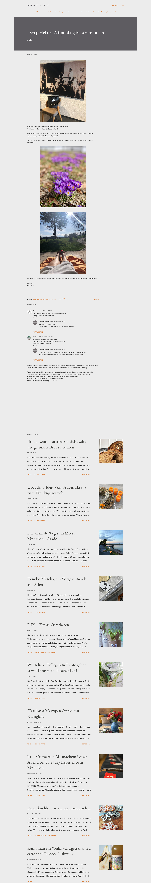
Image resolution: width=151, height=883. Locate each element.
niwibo (35, 336)
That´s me (39, 12)
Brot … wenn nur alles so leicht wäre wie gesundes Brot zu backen (56, 444)
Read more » (86, 475)
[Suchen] (114, 5)
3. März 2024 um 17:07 (45, 311)
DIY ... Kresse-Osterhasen (48, 624)
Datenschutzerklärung (55, 12)
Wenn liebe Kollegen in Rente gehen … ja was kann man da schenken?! (58, 667)
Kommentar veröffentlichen (45, 652)
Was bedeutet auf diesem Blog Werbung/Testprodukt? (98, 12)
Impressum (71, 12)
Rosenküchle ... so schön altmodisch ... (59, 808)
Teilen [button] (96, 299)
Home (29, 12)
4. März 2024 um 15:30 (58, 321)
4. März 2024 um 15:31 (58, 349)
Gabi (34, 311)
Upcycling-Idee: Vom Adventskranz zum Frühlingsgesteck (56, 490)
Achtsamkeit (38, 299)
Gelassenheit (48, 299)
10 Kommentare (39, 612)
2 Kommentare (39, 795)
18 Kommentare (39, 475)
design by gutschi (38, 5)
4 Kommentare (39, 698)
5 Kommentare (39, 566)
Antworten (38, 332)
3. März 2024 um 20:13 (46, 336)
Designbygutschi (44, 321)
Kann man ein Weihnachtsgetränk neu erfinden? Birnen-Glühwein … (59, 851)
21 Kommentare (39, 520)
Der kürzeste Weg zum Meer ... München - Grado (52, 535)
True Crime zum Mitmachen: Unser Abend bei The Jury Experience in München (57, 762)
